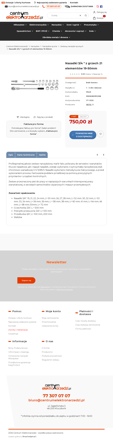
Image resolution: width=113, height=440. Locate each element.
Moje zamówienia (50, 318)
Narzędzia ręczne (49, 46)
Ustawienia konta (50, 326)
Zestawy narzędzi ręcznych (71, 46)
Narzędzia (35, 46)
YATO (89, 104)
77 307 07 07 (53, 6)
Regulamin (45, 287)
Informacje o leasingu (18, 352)
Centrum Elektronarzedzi (17, 46)
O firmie (46, 348)
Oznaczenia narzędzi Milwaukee (18, 357)
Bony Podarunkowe (18, 348)
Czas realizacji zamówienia (87, 325)
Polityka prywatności (52, 356)
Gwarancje (13, 334)
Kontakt (74, 2)
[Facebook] (101, 6)
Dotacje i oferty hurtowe (20, 318)
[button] (85, 15)
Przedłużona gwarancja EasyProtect (19, 363)
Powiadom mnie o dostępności (82, 135)
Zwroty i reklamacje (18, 330)
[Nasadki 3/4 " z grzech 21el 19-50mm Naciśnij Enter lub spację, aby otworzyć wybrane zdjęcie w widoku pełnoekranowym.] (34, 85)
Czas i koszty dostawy (85, 321)
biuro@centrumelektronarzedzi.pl (23, 6)
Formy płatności (83, 329)
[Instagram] (97, 6)
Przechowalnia (49, 322)
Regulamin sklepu (50, 360)
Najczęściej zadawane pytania (22, 322)
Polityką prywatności (65, 289)
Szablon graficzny (22, 437)
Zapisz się (26, 280)
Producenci (47, 352)
